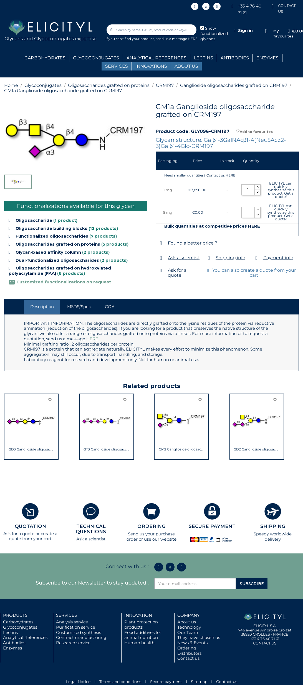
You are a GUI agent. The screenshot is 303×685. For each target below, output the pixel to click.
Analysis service (72, 621)
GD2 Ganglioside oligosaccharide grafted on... (256, 449)
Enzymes (12, 648)
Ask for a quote (177, 273)
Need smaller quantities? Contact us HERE (199, 175)
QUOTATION (30, 526)
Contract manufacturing (81, 637)
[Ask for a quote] (161, 270)
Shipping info (230, 257)
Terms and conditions (120, 681)
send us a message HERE (177, 39)
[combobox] (152, 29)
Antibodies (14, 642)
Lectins (10, 632)
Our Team (187, 632)
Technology (189, 627)
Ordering (186, 648)
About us (186, 621)
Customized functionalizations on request (60, 281)
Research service (73, 642)
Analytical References (25, 637)
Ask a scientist (184, 257)
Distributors (189, 653)
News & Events (192, 642)
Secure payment (166, 681)
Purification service (75, 627)
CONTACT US (264, 643)
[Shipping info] (208, 258)
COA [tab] (110, 306)
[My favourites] (266, 31)
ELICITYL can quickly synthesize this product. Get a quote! (280, 190)
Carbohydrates (18, 621)
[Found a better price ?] (161, 243)
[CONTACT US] (272, 6)
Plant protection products (141, 624)
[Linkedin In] (194, 6)
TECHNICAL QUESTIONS (91, 528)
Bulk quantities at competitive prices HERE (212, 226)
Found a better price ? (192, 243)
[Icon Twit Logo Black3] (205, 6)
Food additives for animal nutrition (142, 635)
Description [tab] (42, 306)
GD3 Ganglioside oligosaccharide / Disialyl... (31, 449)
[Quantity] (248, 189)
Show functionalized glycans (214, 33)
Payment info (278, 257)
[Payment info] (256, 258)
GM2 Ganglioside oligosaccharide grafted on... (181, 449)
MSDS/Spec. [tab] (79, 306)
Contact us (188, 658)
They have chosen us (198, 637)
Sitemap (199, 681)
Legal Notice (78, 681)
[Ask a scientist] (161, 258)
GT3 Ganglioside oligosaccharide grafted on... (106, 449)
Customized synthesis (78, 632)
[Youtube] (217, 6)
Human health (139, 642)
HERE (92, 338)
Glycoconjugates (20, 627)
